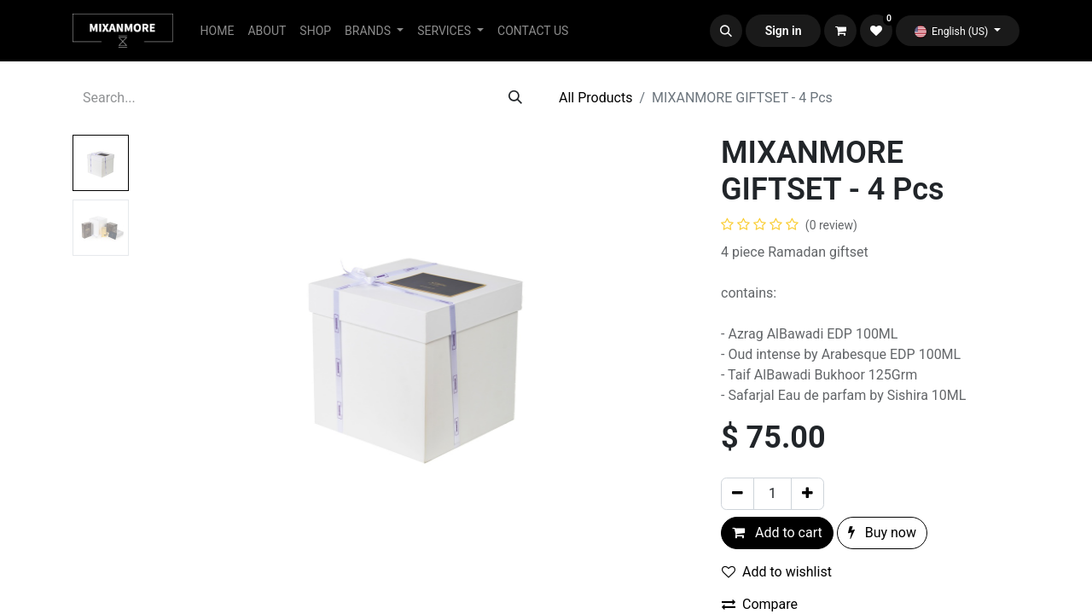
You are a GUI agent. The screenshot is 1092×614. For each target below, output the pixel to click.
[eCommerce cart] (840, 30)
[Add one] (807, 494)
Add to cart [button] (777, 532)
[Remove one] (737, 494)
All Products (595, 98)
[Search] (515, 98)
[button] (726, 30)
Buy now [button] (882, 532)
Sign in (783, 31)
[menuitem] (217, 31)
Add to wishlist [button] (777, 572)
